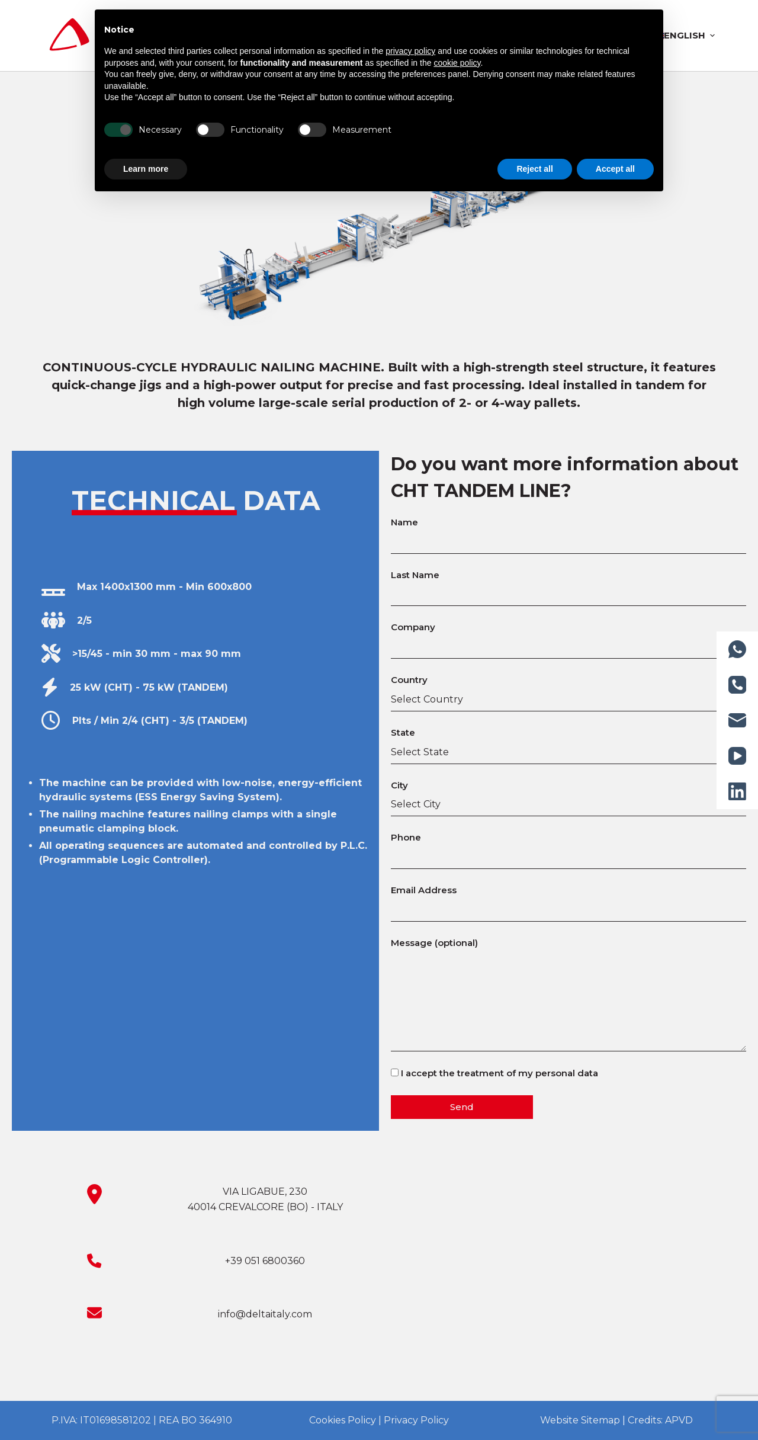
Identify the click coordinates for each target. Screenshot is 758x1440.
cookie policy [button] (456, 63)
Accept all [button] (615, 169)
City (568, 795)
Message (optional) (568, 994)
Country (568, 689)
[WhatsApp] (737, 649)
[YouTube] (737, 756)
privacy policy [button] (410, 51)
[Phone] (737, 685)
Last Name (568, 584)
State (568, 742)
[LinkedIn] (737, 791)
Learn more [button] (145, 169)
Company (568, 636)
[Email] (737, 720)
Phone (568, 847)
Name (568, 532)
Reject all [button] (534, 169)
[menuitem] (684, 35)
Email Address (568, 899)
